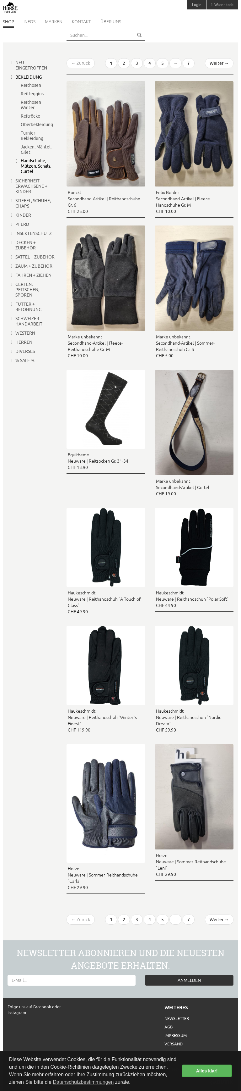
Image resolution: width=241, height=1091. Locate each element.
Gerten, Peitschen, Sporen (27, 290)
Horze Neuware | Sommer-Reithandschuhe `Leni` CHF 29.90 (191, 865)
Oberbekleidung (37, 124)
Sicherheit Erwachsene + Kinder (31, 186)
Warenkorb (222, 4)
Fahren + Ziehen (33, 275)
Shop (8, 21)
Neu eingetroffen (31, 65)
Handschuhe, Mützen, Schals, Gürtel (36, 166)
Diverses (25, 351)
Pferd (22, 224)
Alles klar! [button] (207, 1070)
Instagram (17, 1012)
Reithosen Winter (31, 105)
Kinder (23, 215)
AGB (168, 1026)
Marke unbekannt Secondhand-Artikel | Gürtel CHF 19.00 (182, 487)
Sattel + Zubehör (35, 256)
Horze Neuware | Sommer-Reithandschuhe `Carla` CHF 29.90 (103, 878)
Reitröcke (30, 116)
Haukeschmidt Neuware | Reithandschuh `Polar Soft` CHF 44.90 (192, 599)
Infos (29, 21)
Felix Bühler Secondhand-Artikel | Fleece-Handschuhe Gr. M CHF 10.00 (183, 202)
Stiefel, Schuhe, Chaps (33, 203)
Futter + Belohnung (28, 307)
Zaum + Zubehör (33, 266)
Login (196, 4)
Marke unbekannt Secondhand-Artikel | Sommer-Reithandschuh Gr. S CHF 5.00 (185, 346)
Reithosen (31, 85)
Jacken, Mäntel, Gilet (36, 149)
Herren (23, 342)
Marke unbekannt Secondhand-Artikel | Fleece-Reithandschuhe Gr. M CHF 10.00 (95, 346)
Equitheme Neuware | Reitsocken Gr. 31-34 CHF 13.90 (98, 461)
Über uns (110, 21)
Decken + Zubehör (25, 245)
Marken (53, 21)
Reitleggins (32, 93)
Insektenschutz (33, 233)
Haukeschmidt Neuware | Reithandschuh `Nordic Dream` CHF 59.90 (188, 720)
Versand (173, 1043)
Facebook (42, 1006)
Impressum (175, 1035)
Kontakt (81, 21)
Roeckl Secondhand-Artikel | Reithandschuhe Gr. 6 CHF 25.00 (104, 202)
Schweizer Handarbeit (28, 321)
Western (25, 333)
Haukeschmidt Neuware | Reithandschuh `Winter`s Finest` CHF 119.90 (102, 720)
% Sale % (25, 360)
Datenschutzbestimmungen (83, 1082)
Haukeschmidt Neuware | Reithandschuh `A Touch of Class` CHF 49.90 (104, 602)
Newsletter (176, 1018)
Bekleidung (28, 77)
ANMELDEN (189, 980)
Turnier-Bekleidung (32, 136)
